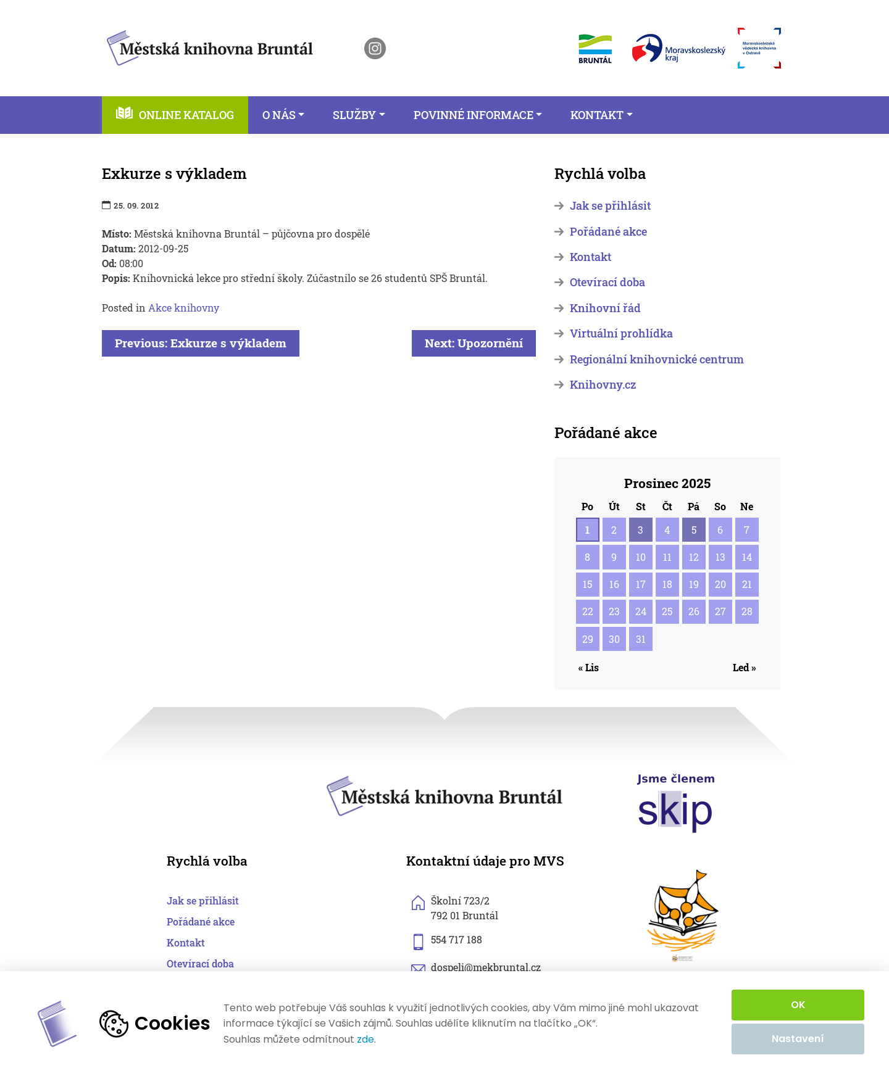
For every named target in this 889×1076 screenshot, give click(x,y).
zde (365, 1040)
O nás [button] (279, 115)
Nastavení (798, 1039)
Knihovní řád (605, 308)
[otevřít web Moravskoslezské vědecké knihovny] (759, 48)
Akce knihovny (183, 307)
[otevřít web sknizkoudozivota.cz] (683, 916)
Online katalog (186, 115)
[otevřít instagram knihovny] (375, 48)
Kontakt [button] (597, 115)
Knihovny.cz (603, 385)
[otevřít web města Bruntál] (594, 48)
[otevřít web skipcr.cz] (676, 802)
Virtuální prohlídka (621, 333)
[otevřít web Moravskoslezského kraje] (678, 48)
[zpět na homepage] (210, 46)
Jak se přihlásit (610, 206)
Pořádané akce (608, 232)
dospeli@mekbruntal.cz (486, 967)
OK (798, 1005)
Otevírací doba (607, 282)
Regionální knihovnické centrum (657, 359)
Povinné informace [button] (473, 115)
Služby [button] (354, 115)
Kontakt (590, 257)
